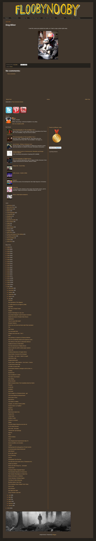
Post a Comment (11, 73)
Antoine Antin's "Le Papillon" (15, 405)
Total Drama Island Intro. (14, 412)
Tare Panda (11, 329)
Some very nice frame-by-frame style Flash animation (20, 325)
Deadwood (9, 216)
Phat (9, 335)
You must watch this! (13, 331)
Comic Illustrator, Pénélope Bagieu (16, 478)
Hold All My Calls (12, 358)
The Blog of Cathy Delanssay (15, 480)
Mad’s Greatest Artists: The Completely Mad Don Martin (21, 383)
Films (9, 434)
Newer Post (9, 99)
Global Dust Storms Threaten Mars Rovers (18, 316)
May (10, 497)
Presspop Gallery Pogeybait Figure (16, 469)
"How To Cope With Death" (14, 321)
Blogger (54, 534)
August (10, 296)
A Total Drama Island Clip (14, 364)
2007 (8, 286)
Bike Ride (10, 409)
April (10, 499)
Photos (11, 66)
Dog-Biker (10, 306)
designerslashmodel (13, 360)
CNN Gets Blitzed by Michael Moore (16, 395)
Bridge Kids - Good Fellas (19, 165)
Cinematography (60, 18)
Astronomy (9, 205)
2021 (8, 257)
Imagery (10, 310)
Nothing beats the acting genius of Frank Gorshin (19, 447)
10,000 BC (10, 387)
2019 (8, 261)
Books (8, 210)
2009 (8, 282)
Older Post (87, 99)
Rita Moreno (11, 399)
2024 (8, 251)
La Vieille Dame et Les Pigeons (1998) (17, 304)
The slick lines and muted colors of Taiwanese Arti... (20, 461)
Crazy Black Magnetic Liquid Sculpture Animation (19, 314)
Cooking (10, 370)
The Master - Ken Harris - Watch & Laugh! (18, 356)
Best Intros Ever (11, 207)
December (11, 288)
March (10, 501)
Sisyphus (10, 407)
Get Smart (10, 391)
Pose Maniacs (11, 488)
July (10, 298)
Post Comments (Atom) (17, 101)
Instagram (7, 18)
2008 (8, 284)
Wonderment (11, 372)
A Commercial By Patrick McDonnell (16, 449)
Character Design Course (35, 18)
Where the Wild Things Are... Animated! (17, 465)
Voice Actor (9, 241)
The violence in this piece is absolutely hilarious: (19, 341)
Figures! (10, 432)
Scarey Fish (11, 414)
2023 (8, 253)
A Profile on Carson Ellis (14, 366)
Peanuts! (10, 385)
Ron (15, 118)
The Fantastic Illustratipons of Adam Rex (17, 474)
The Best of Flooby (11, 236)
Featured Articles (14, 18)
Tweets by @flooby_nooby (55, 127)
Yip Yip (10, 457)
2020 (8, 259)
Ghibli (8, 223)
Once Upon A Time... (13, 397)
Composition (10, 214)
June (10, 495)
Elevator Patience (12, 323)
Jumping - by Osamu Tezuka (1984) (16, 403)
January (11, 505)
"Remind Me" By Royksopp (14, 430)
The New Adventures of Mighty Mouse (17, 345)
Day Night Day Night (13, 490)
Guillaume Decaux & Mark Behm (16, 343)
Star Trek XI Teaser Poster (14, 308)
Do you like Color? (12, 453)
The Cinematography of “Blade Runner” (22, 158)
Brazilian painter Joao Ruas (14, 482)
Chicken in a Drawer (13, 420)
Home (48, 99)
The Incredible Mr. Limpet (14, 374)
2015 (8, 269)
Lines (9, 438)
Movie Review (10, 227)
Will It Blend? (11, 451)
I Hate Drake (11, 416)
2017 (8, 265)
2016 (8, 267)
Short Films (9, 232)
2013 (8, 274)
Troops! (10, 445)
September (11, 294)
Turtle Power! (11, 467)
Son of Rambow (12, 455)
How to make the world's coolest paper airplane (19, 347)
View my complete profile (18, 123)
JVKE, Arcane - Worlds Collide (20, 173)
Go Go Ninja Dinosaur (13, 426)
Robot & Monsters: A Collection (15, 476)
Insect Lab (10, 350)
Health (8, 225)
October (11, 292)
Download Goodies (11, 219)
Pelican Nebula (11, 436)
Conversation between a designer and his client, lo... (20, 368)
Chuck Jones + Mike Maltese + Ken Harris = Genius (20, 362)
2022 (8, 255)
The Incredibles (10, 237)
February (11, 503)
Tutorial (8, 239)
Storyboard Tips (23, 18)
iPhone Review (11, 381)
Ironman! (10, 300)
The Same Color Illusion (14, 376)
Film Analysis (10, 221)
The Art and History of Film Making (15, 234)
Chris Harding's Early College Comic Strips (18, 484)
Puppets (9, 230)
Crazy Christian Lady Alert (14, 492)
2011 (8, 278)
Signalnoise (11, 318)
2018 (8, 263)
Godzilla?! (10, 389)
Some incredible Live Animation (15, 442)
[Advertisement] (48, 86)
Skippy (10, 422)
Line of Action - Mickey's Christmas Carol (22, 144)
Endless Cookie (12, 418)
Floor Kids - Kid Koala (13, 428)
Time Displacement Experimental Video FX (18, 440)
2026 (8, 247)
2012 (8, 276)
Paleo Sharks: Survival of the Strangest (17, 354)
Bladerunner (10, 209)
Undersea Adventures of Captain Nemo (17, 352)
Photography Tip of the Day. (14, 459)
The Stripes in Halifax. (13, 401)
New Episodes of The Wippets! (15, 302)
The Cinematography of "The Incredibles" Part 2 (24, 137)
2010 (8, 280)
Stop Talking (11, 378)
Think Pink (15, 187)
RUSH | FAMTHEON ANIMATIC (20, 194)
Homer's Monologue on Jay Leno (16, 312)
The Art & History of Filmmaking (73, 18)
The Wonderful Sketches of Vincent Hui (17, 471)
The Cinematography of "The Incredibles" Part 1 (24, 129)
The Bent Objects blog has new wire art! (17, 424)
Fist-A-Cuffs (11, 486)
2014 (8, 272)
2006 (8, 508)
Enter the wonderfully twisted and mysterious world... (20, 339)
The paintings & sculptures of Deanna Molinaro (19, 337)
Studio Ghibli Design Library (49, 18)
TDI (9, 327)
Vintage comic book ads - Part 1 (15, 333)
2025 (8, 249)
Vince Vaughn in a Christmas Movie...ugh (18, 393)
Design (8, 218)
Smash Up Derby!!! (12, 463)
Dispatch (15, 180)
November (11, 290)
